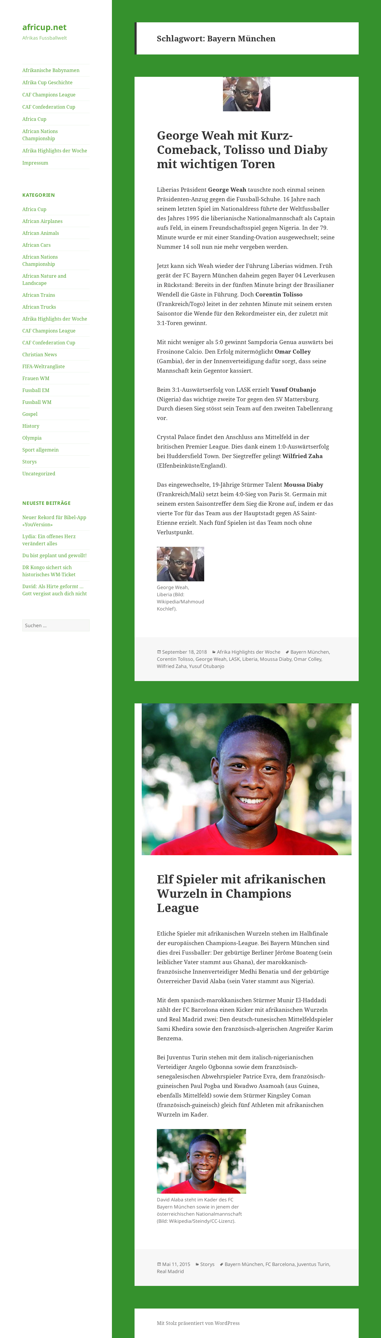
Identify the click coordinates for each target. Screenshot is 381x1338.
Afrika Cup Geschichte (47, 82)
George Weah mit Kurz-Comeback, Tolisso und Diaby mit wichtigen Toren (242, 149)
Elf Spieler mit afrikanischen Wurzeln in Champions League (241, 893)
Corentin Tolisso (175, 659)
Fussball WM (36, 402)
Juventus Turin (313, 1264)
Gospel (30, 414)
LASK (234, 659)
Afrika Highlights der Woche (54, 150)
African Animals (40, 233)
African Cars (36, 245)
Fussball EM (35, 390)
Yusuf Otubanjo (206, 666)
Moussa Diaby (275, 659)
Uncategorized (38, 473)
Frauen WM (35, 378)
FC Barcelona (280, 1264)
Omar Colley (307, 659)
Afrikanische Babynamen (50, 70)
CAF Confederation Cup (48, 107)
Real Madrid (170, 1271)
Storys (29, 461)
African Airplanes (42, 221)
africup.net (44, 26)
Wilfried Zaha (172, 666)
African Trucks (39, 307)
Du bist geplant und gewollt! (54, 555)
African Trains (38, 295)
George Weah (211, 659)
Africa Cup (34, 119)
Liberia (249, 659)
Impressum (35, 163)
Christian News (39, 354)
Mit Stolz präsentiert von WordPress (198, 1323)
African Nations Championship (40, 135)
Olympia (32, 438)
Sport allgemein (40, 449)
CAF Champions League (49, 94)
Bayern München (310, 652)
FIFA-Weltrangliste (43, 366)
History (30, 426)
